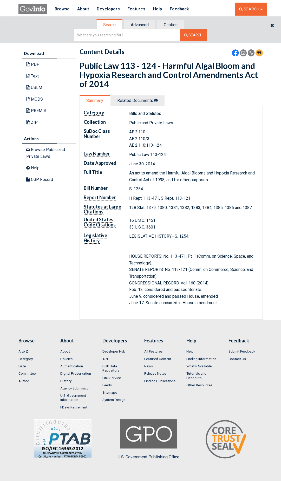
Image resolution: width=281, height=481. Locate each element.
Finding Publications (159, 381)
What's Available (199, 366)
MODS (34, 99)
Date (22, 366)
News (148, 366)
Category (25, 359)
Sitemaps (109, 392)
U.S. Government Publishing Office (148, 439)
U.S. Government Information (73, 397)
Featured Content (157, 359)
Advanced (140, 24)
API (105, 359)
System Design (113, 400)
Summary (94, 100)
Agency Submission (75, 388)
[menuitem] (35, 351)
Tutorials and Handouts (196, 375)
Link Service (111, 378)
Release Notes (155, 373)
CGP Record (39, 179)
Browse (62, 8)
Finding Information (201, 359)
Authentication (71, 366)
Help (158, 8)
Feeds (107, 385)
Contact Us (237, 359)
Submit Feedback (241, 351)
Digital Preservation (75, 373)
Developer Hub (113, 351)
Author (23, 381)
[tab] (109, 24)
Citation (171, 24)
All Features (153, 351)
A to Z (23, 351)
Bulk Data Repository (110, 368)
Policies (66, 359)
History (65, 381)
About (83, 8)
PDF (32, 64)
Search (109, 24)
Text (32, 76)
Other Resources (199, 385)
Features (137, 8)
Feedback (179, 8)
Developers (108, 8)
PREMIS (36, 110)
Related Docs (137, 100)
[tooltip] (156, 100)
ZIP (32, 122)
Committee (27, 373)
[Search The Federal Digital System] (193, 35)
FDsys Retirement (73, 407)
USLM (34, 87)
